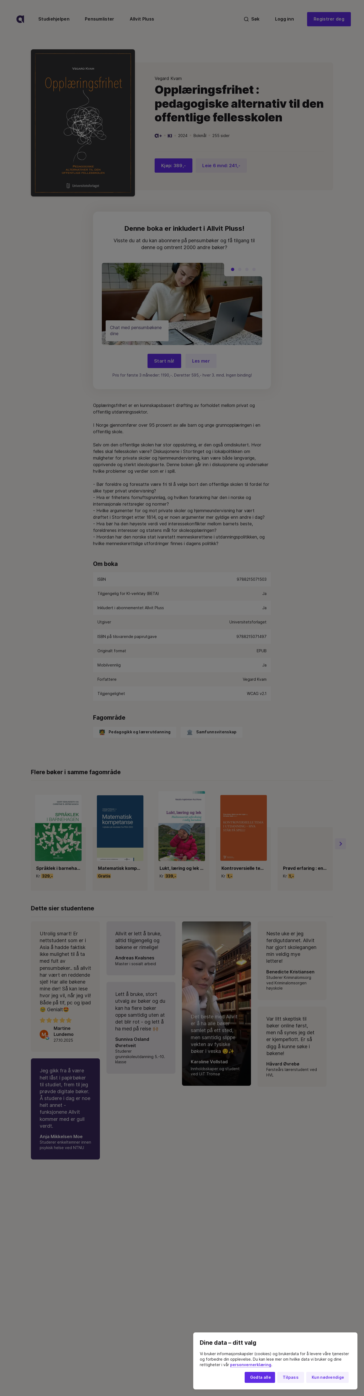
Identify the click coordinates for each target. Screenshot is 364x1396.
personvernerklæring (250, 1365)
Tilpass (291, 1377)
